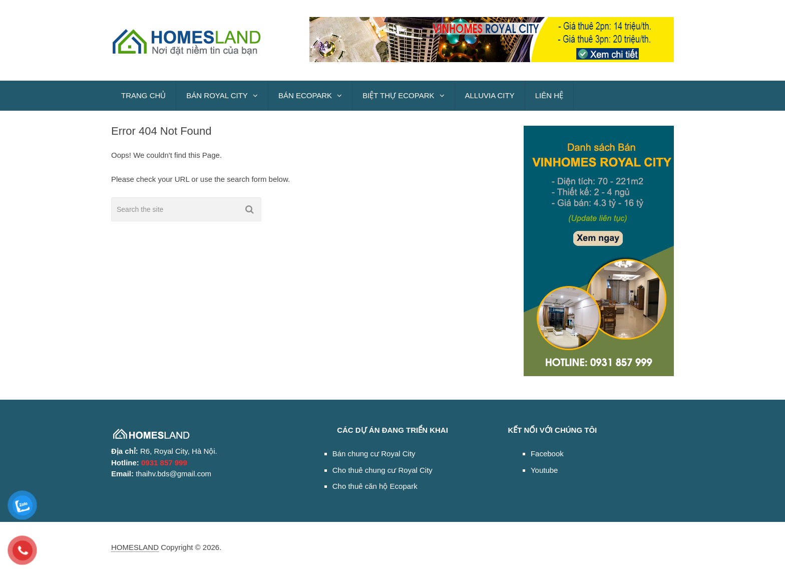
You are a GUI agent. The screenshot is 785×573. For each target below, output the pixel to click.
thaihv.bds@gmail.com (173, 473)
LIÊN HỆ (549, 95)
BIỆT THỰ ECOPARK (398, 95)
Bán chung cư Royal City (374, 453)
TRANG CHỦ (143, 95)
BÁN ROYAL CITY (217, 95)
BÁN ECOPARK (305, 95)
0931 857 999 (164, 462)
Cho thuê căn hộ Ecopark (375, 486)
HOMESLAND (135, 547)
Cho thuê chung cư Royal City (382, 470)
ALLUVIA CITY (490, 95)
